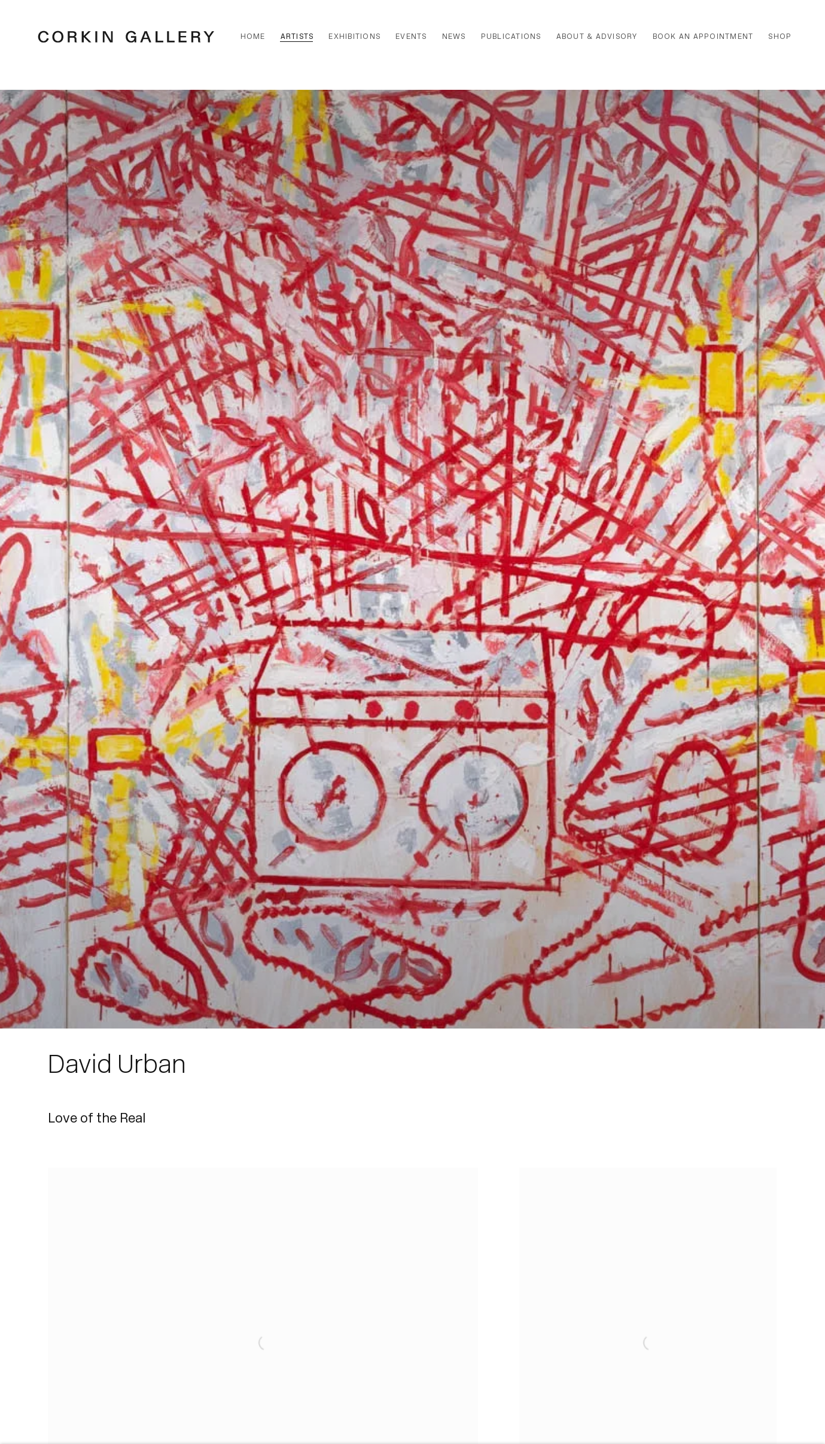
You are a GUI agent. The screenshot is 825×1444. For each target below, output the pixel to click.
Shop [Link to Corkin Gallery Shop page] (779, 36)
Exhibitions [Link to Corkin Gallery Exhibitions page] (354, 36)
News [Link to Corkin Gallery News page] (454, 36)
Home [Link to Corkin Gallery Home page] (253, 36)
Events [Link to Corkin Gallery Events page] (411, 36)
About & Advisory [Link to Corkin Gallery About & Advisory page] (597, 36)
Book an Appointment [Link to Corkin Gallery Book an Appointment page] (703, 36)
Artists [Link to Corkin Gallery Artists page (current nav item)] (297, 36)
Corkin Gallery (126, 36)
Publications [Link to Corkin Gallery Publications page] (511, 36)
